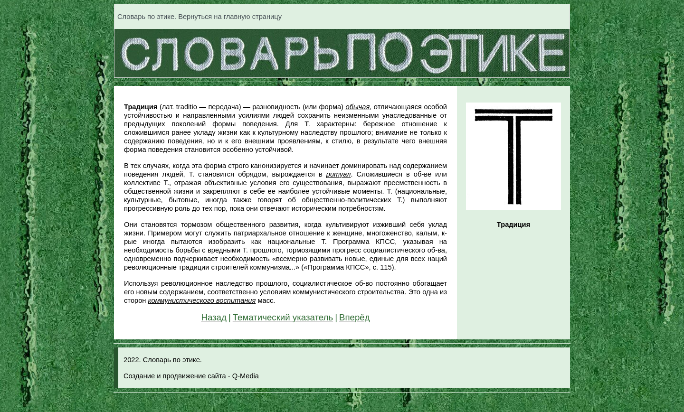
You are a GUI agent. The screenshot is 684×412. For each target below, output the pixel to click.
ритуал (338, 174)
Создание (139, 376)
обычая (358, 107)
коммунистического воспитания (202, 300)
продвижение (184, 376)
